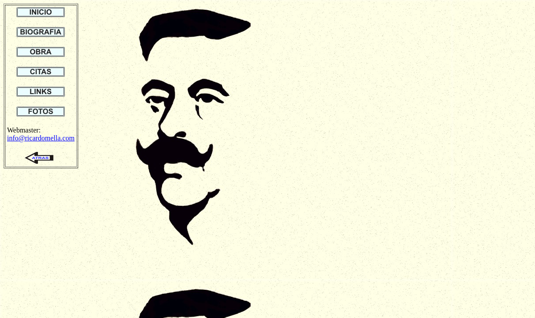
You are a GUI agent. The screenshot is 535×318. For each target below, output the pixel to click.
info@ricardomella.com (41, 138)
